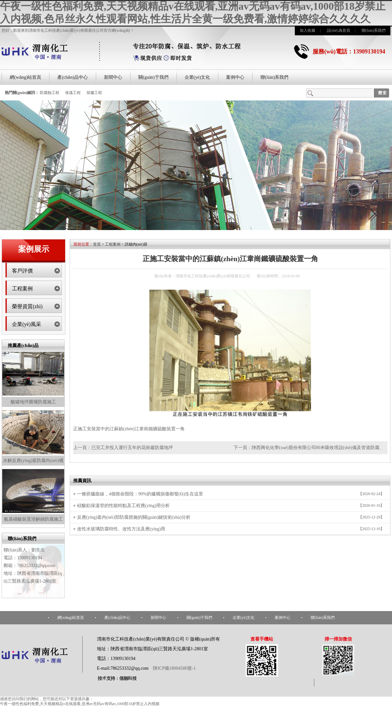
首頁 (97, 244)
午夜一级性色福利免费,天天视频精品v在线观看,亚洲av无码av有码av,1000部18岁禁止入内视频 (79, 703)
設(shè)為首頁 (338, 30)
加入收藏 (307, 30)
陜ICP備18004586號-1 (174, 668)
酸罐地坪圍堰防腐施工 (33, 401)
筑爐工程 (94, 92)
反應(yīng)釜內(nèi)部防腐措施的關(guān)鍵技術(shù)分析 (133, 517)
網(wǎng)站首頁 (25, 77)
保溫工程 (73, 92)
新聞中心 (113, 77)
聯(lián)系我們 (374, 30)
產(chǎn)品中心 (72, 77)
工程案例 (22, 288)
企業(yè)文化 (197, 77)
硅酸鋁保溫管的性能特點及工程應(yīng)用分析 (123, 505)
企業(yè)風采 (26, 324)
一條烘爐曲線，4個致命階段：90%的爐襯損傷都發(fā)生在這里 (140, 494)
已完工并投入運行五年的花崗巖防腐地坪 (132, 447)
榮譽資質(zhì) (27, 306)
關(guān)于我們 (153, 77)
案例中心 (235, 77)
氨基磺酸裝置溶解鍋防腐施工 (33, 519)
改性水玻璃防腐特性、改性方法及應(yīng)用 (121, 529)
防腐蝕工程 (49, 92)
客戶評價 (22, 270)
